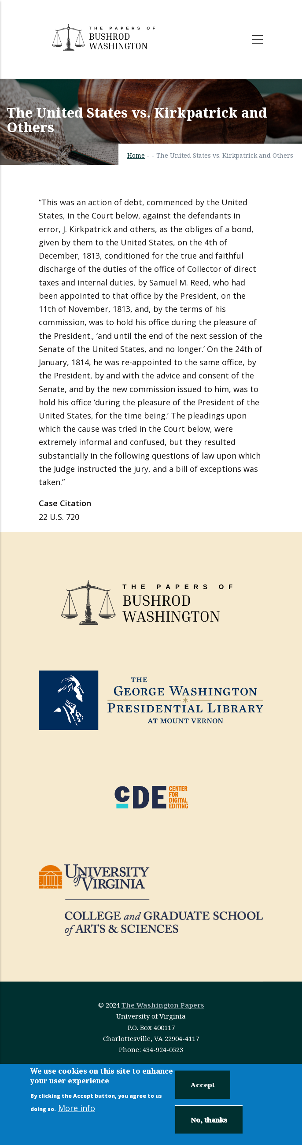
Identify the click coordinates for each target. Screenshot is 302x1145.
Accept (203, 1084)
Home (136, 155)
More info (76, 1108)
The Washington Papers (163, 1004)
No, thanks (209, 1119)
